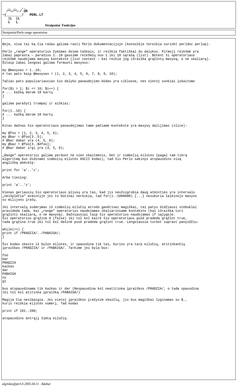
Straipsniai (52, 29)
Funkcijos (68, 29)
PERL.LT (36, 16)
